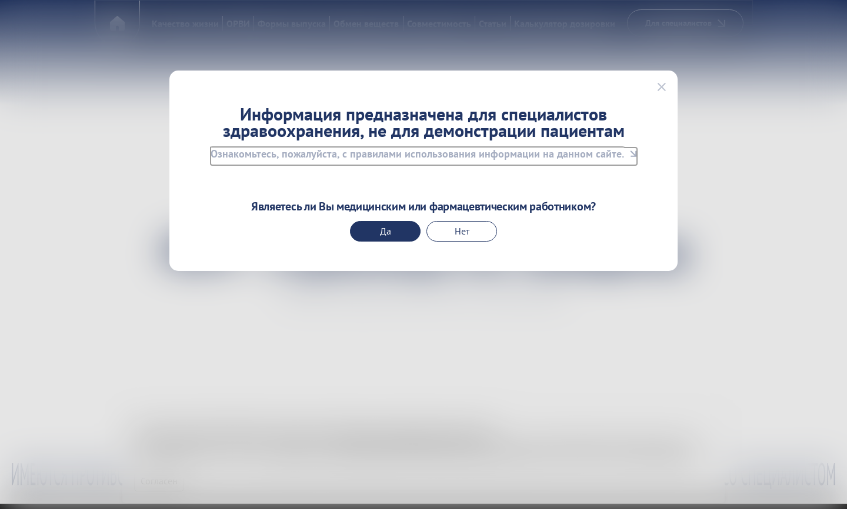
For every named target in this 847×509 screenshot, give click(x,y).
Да (385, 231)
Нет (462, 231)
